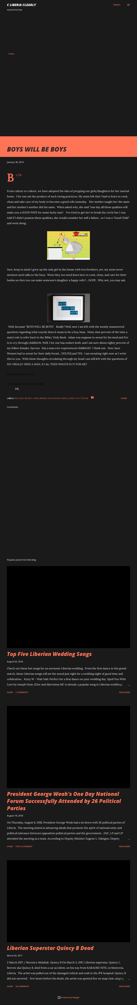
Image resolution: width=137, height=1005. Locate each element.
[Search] (116, 4)
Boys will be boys (23, 398)
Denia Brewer (40, 398)
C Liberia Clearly (21, 5)
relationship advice (58, 398)
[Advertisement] (68, 32)
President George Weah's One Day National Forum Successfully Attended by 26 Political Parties (64, 801)
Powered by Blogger (69, 997)
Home (11, 53)
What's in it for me (78, 398)
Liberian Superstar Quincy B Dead (50, 948)
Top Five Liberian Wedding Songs (49, 654)
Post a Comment (24, 846)
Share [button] (124, 398)
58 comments (22, 986)
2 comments (22, 692)
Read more (124, 692)
